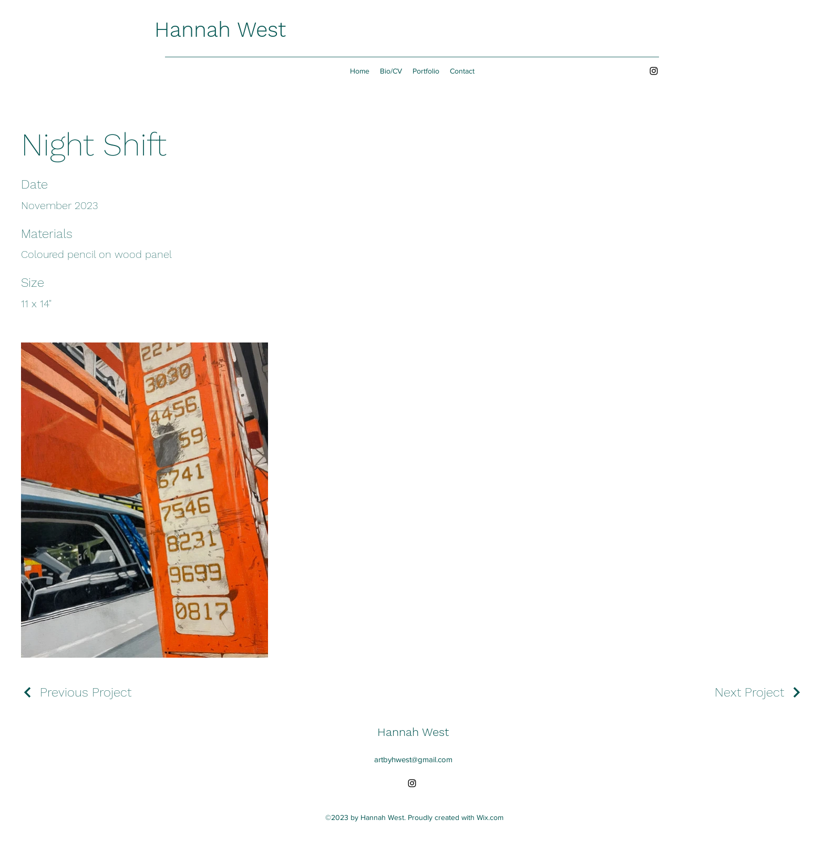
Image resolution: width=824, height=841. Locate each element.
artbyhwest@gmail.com (413, 759)
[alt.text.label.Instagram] (653, 71)
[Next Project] (759, 692)
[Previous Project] (76, 692)
